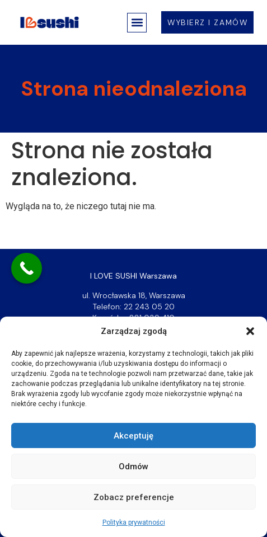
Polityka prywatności (133, 522)
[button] (250, 331)
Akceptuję (133, 436)
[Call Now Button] (26, 268)
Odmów (133, 466)
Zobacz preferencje (133, 497)
